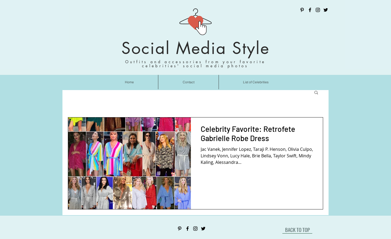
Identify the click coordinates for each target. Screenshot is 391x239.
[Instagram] (318, 10)
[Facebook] (310, 10)
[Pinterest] (302, 10)
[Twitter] (326, 10)
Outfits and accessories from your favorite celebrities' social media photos (195, 63)
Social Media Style (195, 48)
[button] (316, 93)
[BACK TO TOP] (297, 229)
